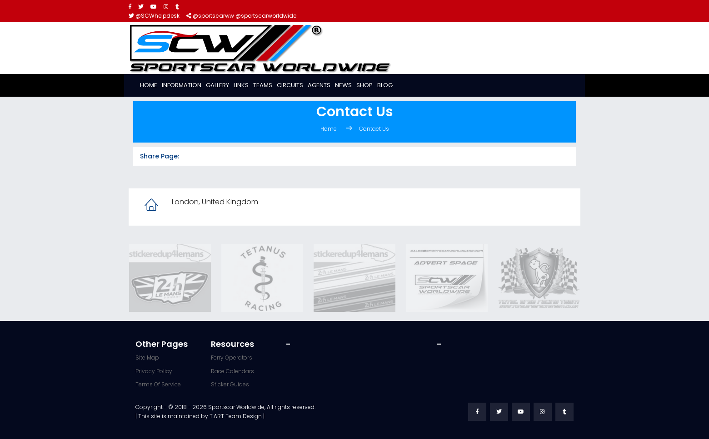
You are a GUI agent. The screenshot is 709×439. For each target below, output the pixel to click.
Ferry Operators (231, 357)
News (343, 85)
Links (241, 85)
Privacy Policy (153, 371)
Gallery (217, 85)
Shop (364, 85)
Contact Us (374, 129)
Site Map (147, 357)
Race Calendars (232, 371)
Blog (385, 85)
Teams (262, 85)
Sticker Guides (230, 384)
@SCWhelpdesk (154, 16)
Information (181, 85)
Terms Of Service (158, 384)
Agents (319, 85)
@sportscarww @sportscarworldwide (241, 16)
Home (148, 85)
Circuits (290, 85)
